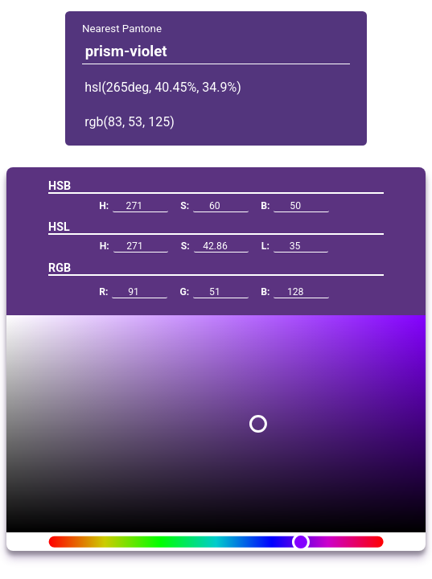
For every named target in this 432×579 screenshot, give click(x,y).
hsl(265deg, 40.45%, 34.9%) (162, 87)
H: (133, 206)
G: (213, 292)
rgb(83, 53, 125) (129, 121)
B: (295, 206)
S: (214, 206)
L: (295, 246)
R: (133, 292)
